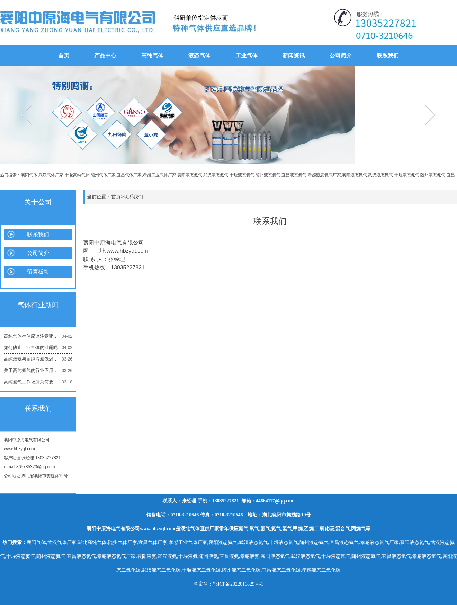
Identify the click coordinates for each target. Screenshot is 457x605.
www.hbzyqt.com (19, 448)
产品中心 (105, 56)
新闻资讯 (294, 56)
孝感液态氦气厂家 (324, 174)
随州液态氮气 (432, 174)
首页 (63, 56)
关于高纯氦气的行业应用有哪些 (38, 370)
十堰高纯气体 (77, 174)
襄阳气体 (29, 174)
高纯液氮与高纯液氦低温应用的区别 (38, 359)
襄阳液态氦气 (189, 174)
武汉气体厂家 (50, 174)
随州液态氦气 (268, 174)
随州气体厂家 (103, 174)
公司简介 (341, 56)
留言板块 (38, 272)
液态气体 (199, 56)
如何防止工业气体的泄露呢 (38, 347)
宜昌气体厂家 (129, 174)
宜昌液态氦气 (293, 174)
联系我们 (388, 56)
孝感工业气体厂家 (159, 174)
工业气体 (246, 56)
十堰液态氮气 (406, 174)
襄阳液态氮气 (354, 174)
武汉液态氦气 (215, 174)
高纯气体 (152, 56)
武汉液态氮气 (380, 174)
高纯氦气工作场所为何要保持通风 (38, 382)
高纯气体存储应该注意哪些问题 (38, 336)
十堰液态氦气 (242, 174)
